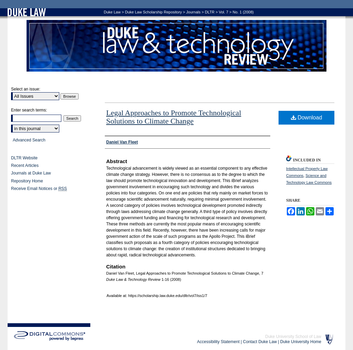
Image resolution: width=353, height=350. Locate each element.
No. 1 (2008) (243, 12)
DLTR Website (24, 158)
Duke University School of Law (293, 336)
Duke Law (112, 12)
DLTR (209, 12)
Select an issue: (25, 89)
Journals (193, 12)
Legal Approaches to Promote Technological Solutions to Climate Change (173, 116)
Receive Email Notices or (39, 188)
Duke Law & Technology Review (176, 46)
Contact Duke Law (260, 341)
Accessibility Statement (218, 341)
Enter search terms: (29, 110)
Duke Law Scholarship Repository (153, 12)
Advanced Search (29, 140)
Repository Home (27, 181)
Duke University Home (300, 341)
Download (306, 117)
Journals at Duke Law (31, 173)
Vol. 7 (224, 12)
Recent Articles (25, 165)
